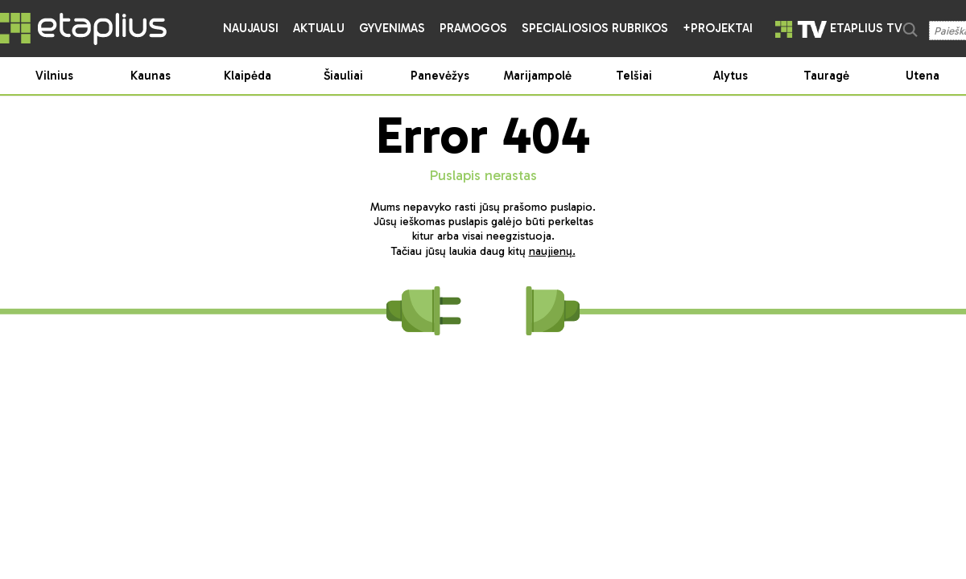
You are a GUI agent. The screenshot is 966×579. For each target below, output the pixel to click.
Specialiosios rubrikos (595, 28)
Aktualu (319, 28)
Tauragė (826, 75)
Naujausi (251, 28)
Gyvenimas (392, 28)
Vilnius (54, 75)
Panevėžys (440, 75)
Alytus (730, 75)
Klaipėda (247, 75)
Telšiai (634, 75)
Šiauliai (343, 75)
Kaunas (150, 75)
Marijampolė (538, 75)
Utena (922, 75)
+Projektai (718, 28)
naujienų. (552, 251)
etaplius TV (838, 28)
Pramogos (473, 28)
